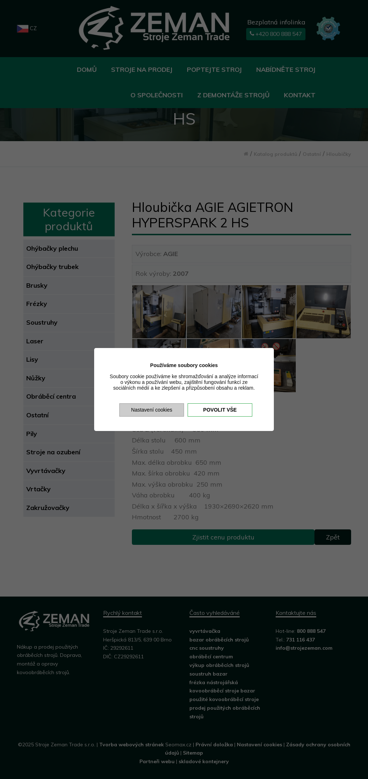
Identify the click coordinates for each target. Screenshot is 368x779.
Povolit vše (219, 410)
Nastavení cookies (151, 410)
